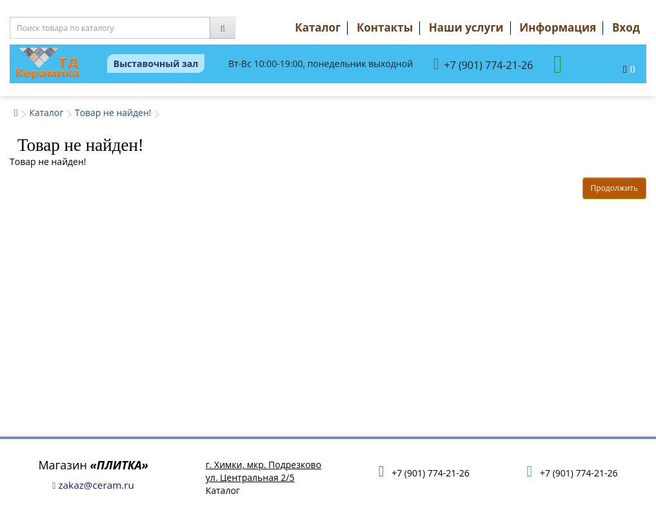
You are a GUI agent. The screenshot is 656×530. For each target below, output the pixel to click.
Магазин (93, 465)
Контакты (385, 27)
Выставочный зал (156, 63)
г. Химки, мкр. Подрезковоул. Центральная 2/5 (263, 471)
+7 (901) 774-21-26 (483, 64)
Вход (626, 27)
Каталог (318, 27)
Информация (557, 27)
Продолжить (614, 187)
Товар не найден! (113, 112)
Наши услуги (466, 27)
